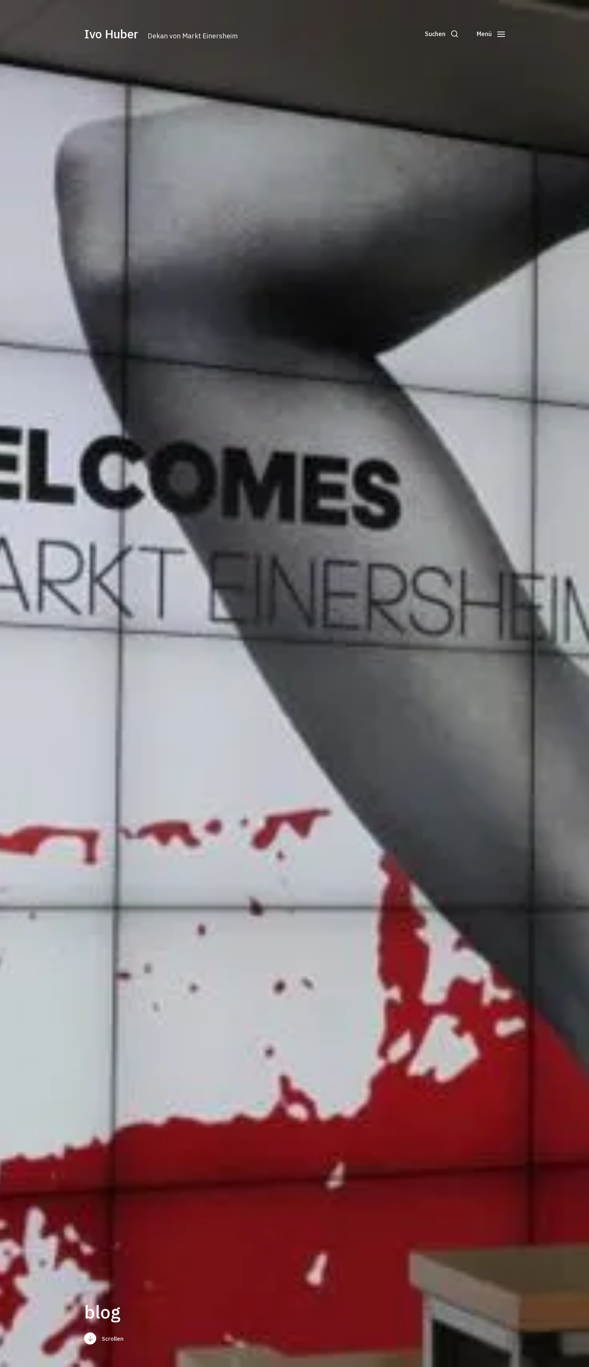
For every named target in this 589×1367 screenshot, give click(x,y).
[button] (441, 34)
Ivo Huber (111, 34)
